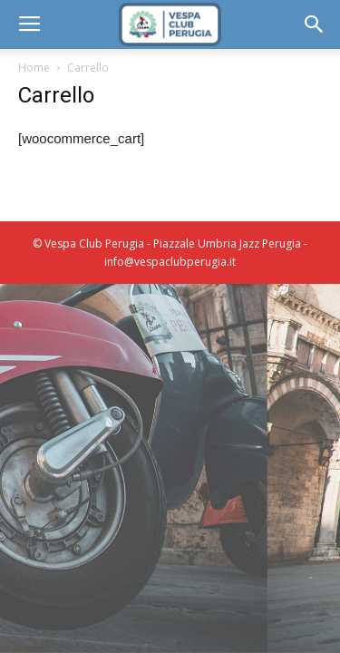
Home (34, 67)
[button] (314, 24)
